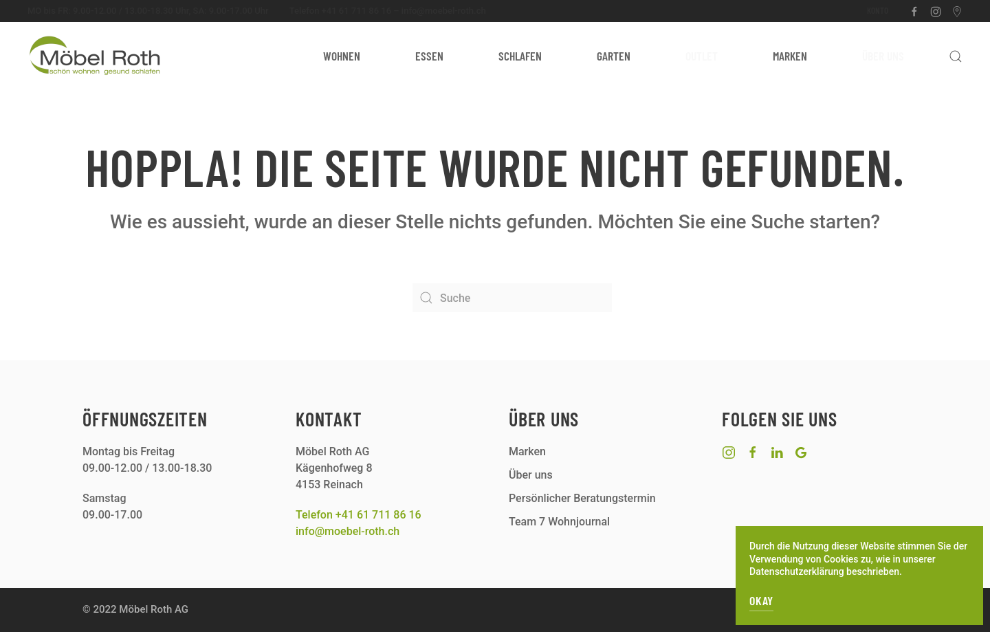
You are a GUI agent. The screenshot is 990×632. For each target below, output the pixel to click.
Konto (877, 10)
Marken (790, 55)
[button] (955, 56)
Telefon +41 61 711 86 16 (340, 11)
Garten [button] (613, 55)
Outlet (701, 55)
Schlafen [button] (520, 55)
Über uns (883, 55)
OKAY (761, 600)
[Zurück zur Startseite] (96, 56)
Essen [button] (429, 55)
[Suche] (512, 297)
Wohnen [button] (341, 55)
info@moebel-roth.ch (444, 11)
